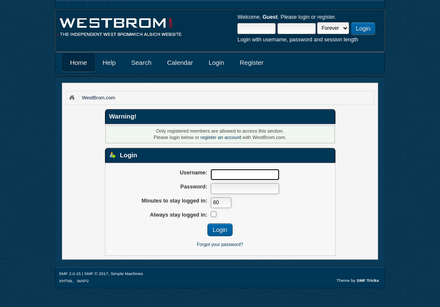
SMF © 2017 (96, 273)
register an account (221, 137)
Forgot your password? (220, 244)
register (326, 17)
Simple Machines (127, 273)
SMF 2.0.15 (70, 273)
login (303, 17)
